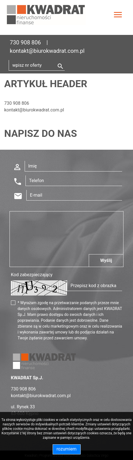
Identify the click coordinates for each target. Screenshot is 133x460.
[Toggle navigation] (118, 15)
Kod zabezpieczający (32, 274)
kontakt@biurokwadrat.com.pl (47, 50)
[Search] (37, 65)
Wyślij (106, 260)
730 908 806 (25, 42)
